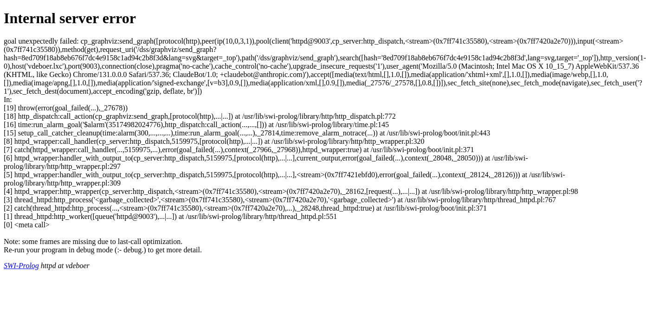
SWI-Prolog (21, 266)
